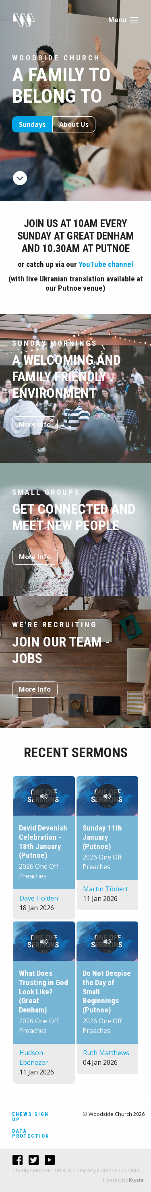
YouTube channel (106, 264)
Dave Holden (38, 898)
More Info (35, 424)
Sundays (32, 124)
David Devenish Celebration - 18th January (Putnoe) (43, 841)
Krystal (137, 1180)
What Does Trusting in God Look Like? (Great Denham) (43, 991)
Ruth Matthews (106, 1052)
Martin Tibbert (105, 888)
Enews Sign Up (30, 1116)
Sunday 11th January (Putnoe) (102, 837)
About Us (74, 124)
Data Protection (31, 1133)
